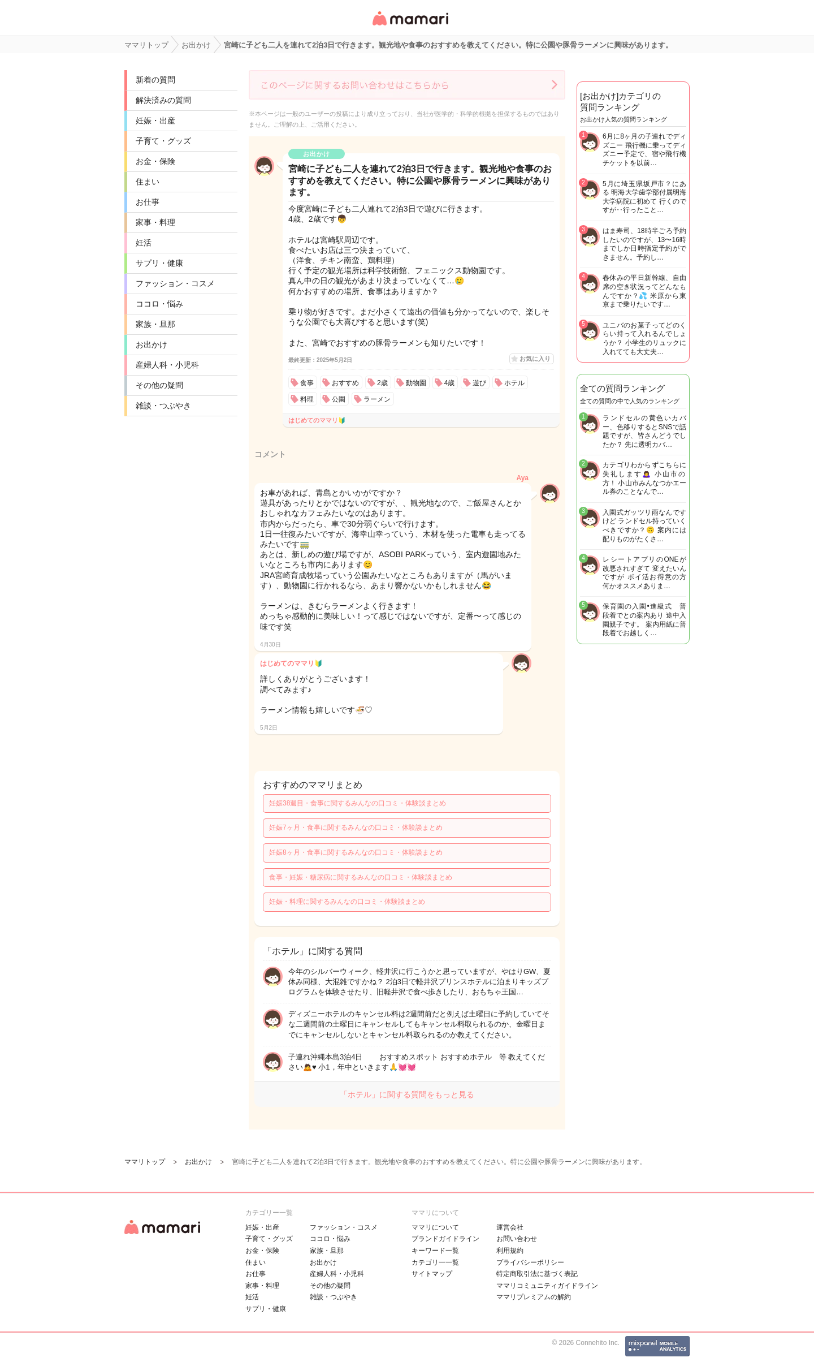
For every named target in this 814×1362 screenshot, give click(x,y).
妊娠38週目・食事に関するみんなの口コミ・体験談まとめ (357, 803)
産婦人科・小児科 (167, 364)
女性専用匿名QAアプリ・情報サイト (410, 26)
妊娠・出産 (155, 120)
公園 (338, 399)
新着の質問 (155, 79)
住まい (147, 181)
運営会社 (509, 1227)
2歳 (382, 383)
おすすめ (345, 383)
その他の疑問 (159, 385)
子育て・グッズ (163, 140)
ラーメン (377, 399)
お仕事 (147, 201)
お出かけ (151, 344)
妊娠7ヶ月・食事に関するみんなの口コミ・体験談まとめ (356, 827)
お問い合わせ (516, 1239)
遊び (479, 383)
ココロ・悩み (159, 303)
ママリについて (435, 1227)
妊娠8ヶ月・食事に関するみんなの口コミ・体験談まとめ (356, 852)
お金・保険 (155, 161)
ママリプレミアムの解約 (533, 1297)
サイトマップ (432, 1274)
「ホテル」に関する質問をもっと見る (407, 1094)
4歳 (449, 383)
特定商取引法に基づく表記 (537, 1274)
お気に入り (535, 358)
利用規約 (509, 1251)
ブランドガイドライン (445, 1239)
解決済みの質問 (163, 100)
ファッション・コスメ (175, 283)
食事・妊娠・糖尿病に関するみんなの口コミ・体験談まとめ (360, 877)
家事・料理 (155, 222)
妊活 (143, 242)
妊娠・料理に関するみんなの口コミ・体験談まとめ (347, 902)
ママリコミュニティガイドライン (547, 1286)
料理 (307, 399)
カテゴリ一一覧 (435, 1262)
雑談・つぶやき (163, 405)
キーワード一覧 (435, 1251)
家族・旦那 (155, 324)
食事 (307, 383)
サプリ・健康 (159, 263)
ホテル (514, 383)
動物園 (416, 383)
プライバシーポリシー (530, 1262)
